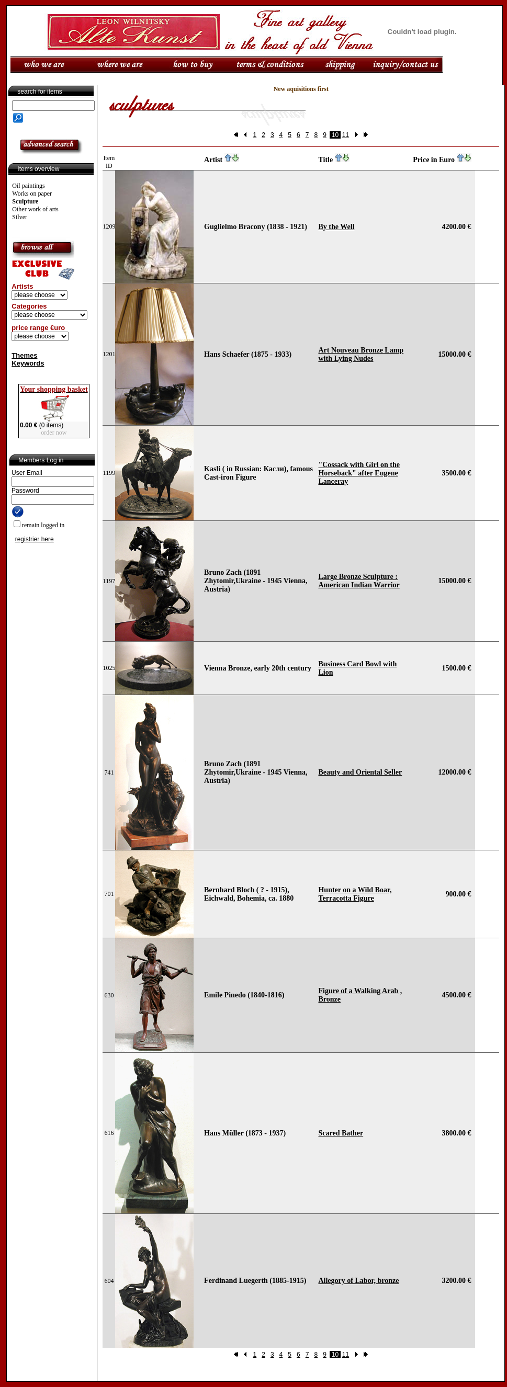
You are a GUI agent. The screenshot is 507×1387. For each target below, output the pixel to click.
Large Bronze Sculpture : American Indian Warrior (358, 581)
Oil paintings (28, 185)
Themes (24, 355)
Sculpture (25, 201)
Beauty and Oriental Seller (360, 772)
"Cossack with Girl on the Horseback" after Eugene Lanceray (359, 473)
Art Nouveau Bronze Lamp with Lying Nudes (360, 354)
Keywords (28, 363)
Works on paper (32, 193)
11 (345, 135)
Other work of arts (35, 209)
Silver (19, 217)
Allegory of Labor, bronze (358, 1280)
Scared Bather (340, 1133)
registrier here (34, 539)
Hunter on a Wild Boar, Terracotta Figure (354, 894)
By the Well (336, 227)
